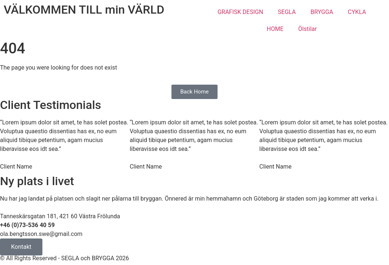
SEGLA (287, 11)
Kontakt (21, 246)
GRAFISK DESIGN (240, 11)
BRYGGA (321, 11)
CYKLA (357, 11)
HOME (275, 28)
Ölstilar (307, 28)
